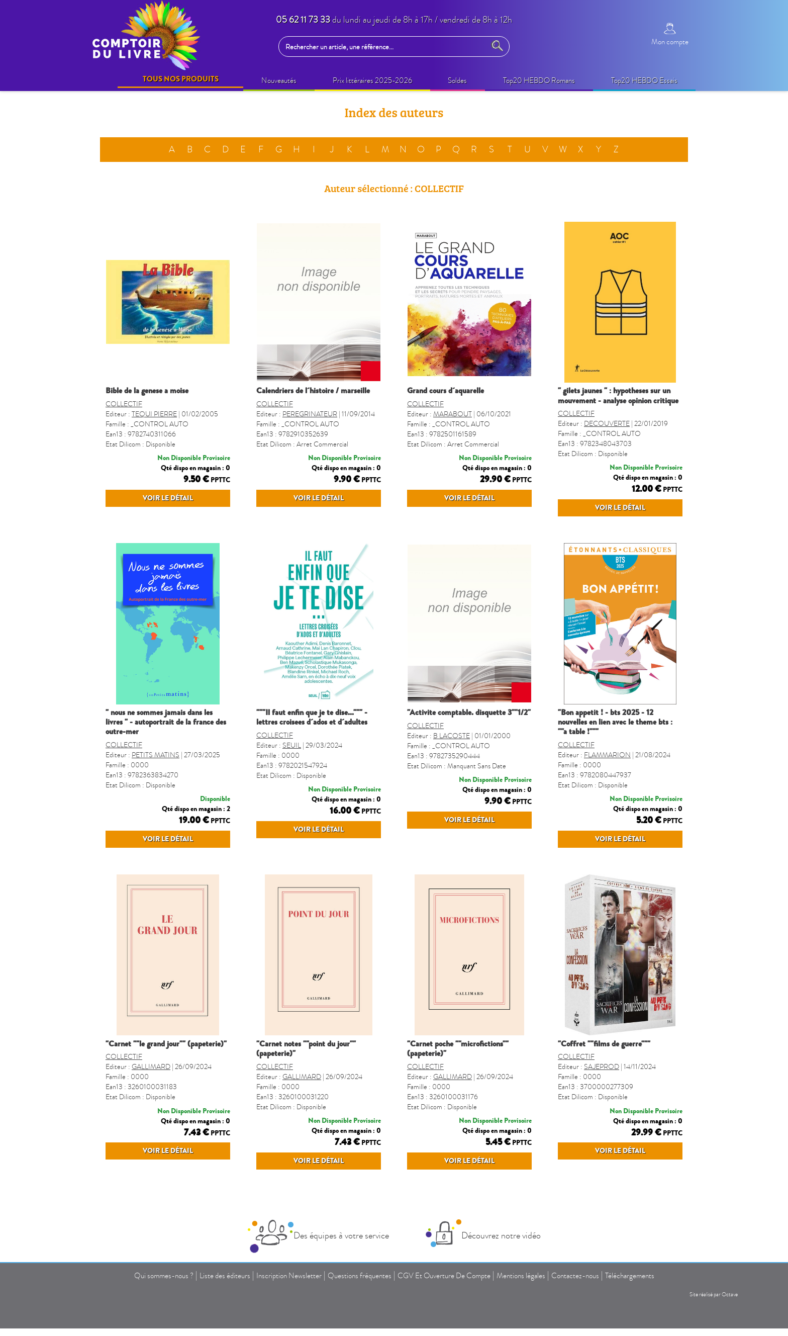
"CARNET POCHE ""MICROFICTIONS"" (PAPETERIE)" (458, 1088)
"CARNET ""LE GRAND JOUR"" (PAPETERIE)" (166, 1083)
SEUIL (291, 774)
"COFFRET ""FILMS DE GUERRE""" (604, 1083)
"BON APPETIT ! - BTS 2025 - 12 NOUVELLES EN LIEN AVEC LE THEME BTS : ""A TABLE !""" (615, 741)
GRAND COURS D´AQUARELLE (445, 391)
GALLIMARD (151, 1116)
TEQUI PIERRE (154, 423)
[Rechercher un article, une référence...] (384, 46)
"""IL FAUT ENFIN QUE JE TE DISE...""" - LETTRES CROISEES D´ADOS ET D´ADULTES (311, 737)
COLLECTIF (124, 413)
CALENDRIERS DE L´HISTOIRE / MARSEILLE (313, 391)
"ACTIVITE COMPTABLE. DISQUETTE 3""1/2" (469, 732)
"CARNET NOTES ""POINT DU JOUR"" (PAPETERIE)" (306, 1088)
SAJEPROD (601, 1116)
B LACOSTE (451, 774)
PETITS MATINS (155, 774)
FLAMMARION (607, 774)
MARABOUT (452, 423)
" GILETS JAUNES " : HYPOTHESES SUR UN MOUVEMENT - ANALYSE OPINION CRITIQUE (618, 395)
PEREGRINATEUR (309, 423)
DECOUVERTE (607, 423)
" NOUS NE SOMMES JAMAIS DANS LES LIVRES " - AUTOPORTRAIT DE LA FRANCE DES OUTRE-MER (166, 741)
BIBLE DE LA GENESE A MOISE (147, 391)
